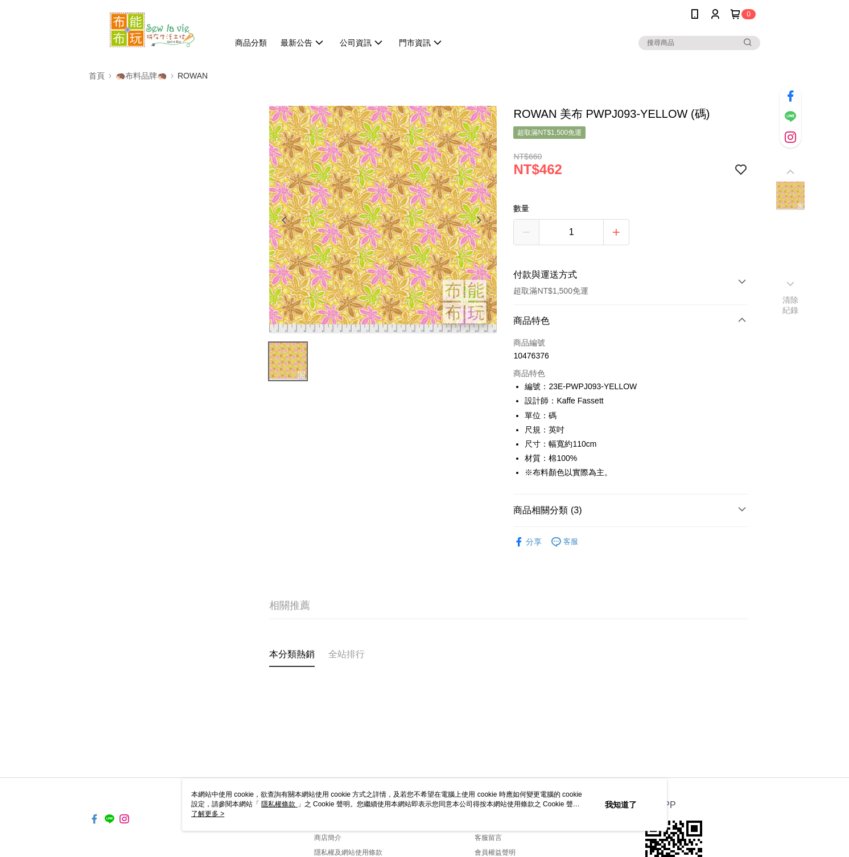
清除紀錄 (790, 305)
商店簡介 (327, 838)
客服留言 (488, 838)
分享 (527, 542)
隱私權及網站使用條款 (348, 852)
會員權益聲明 (495, 852)
